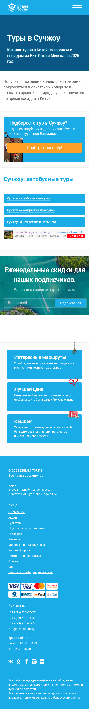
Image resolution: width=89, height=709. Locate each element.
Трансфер (15, 534)
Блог (11, 566)
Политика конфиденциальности (30, 572)
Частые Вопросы (19, 550)
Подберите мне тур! (44, 147)
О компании (16, 512)
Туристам (14, 523)
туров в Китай (35, 50)
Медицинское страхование (26, 528)
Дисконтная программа (24, 556)
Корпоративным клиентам (26, 545)
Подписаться (70, 303)
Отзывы (13, 561)
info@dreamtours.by (21, 629)
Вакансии (15, 539)
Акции (12, 517)
